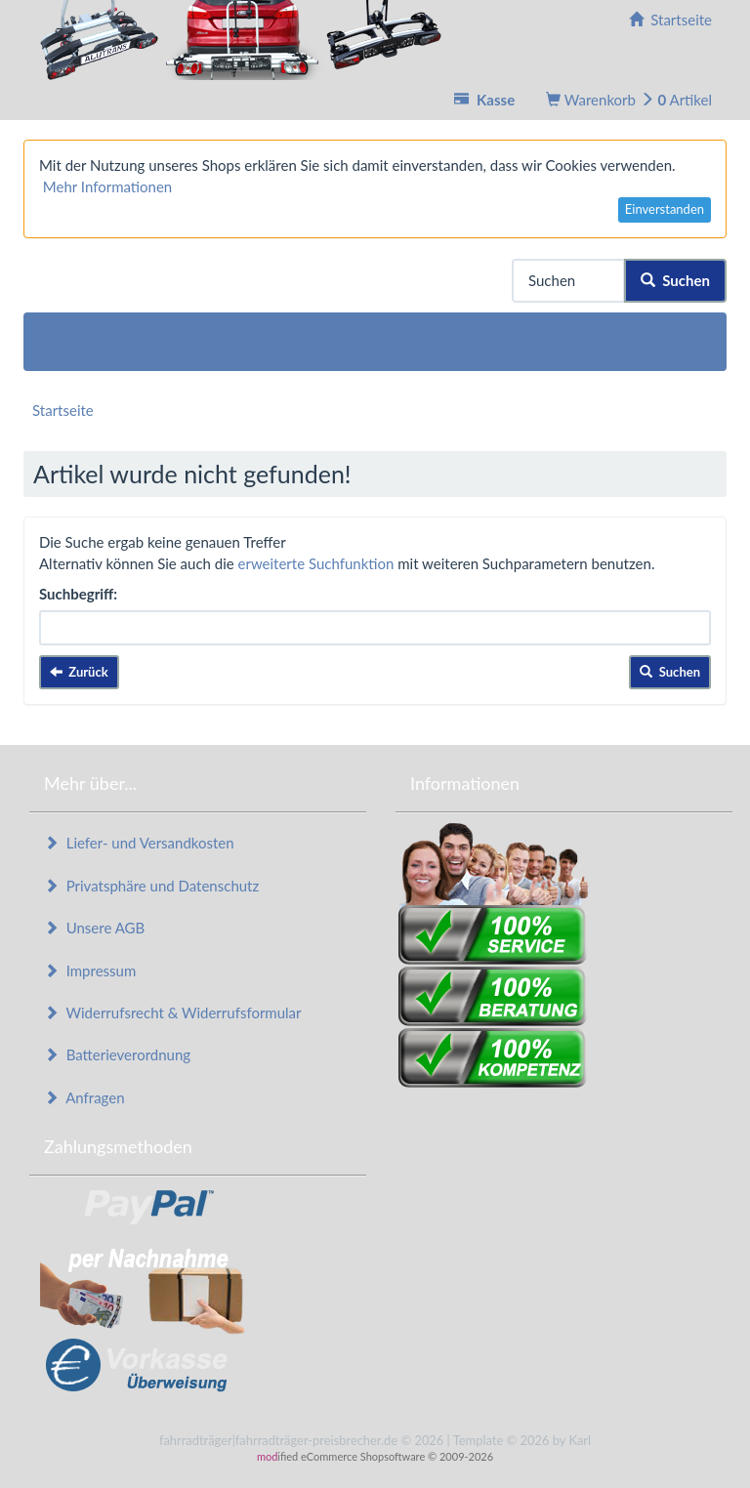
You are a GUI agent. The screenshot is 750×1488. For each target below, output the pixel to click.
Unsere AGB (94, 927)
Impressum (90, 970)
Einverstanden (664, 209)
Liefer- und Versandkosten (139, 842)
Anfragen (84, 1097)
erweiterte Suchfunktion (316, 563)
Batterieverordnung (117, 1054)
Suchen (675, 280)
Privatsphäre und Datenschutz (151, 885)
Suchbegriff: (78, 593)
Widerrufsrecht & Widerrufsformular (173, 1012)
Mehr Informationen (107, 186)
